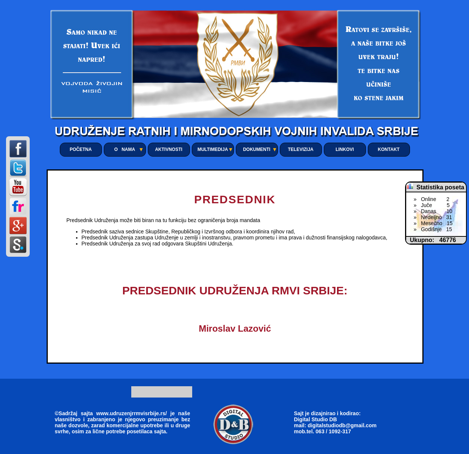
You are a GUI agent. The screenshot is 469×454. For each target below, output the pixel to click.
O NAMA (124, 149)
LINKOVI (344, 149)
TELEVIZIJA (300, 149)
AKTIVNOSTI (168, 149)
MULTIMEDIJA (212, 149)
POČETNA (81, 149)
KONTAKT (389, 149)
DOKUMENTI (256, 149)
